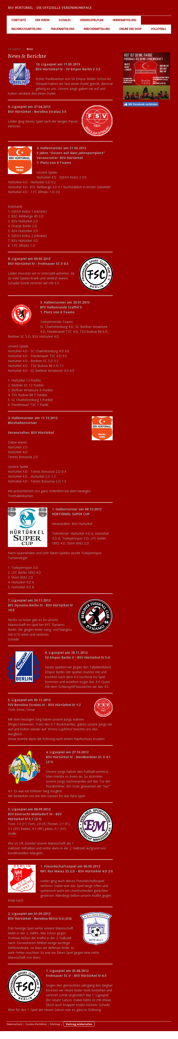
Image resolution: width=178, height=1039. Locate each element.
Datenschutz (14, 1024)
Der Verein (42, 20)
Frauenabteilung (62, 29)
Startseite (18, 20)
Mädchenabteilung (97, 29)
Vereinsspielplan (91, 20)
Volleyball (158, 29)
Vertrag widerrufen (79, 1024)
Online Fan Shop (130, 29)
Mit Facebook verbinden (141, 104)
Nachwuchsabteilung (26, 29)
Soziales (65, 20)
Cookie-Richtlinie (36, 1024)
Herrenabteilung (124, 20)
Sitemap (55, 1024)
